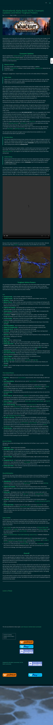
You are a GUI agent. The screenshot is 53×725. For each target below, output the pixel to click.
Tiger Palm (8, 415)
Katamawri (19, 540)
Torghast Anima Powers (8, 636)
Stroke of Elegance (43, 529)
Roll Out (25, 540)
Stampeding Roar (40, 494)
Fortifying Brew (37, 386)
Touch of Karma (21, 377)
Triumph (16, 529)
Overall (5, 638)
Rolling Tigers (37, 540)
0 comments (29, 15)
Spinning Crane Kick (13, 123)
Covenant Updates (7, 634)
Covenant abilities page (18, 55)
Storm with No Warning (9, 404)
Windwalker (22, 15)
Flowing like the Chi (12, 540)
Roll (15, 460)
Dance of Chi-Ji (17, 406)
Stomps (16, 244)
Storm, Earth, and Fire (31, 401)
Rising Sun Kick (14, 68)
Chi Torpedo (27, 462)
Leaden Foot (26, 395)
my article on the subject (13, 59)
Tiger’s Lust (25, 494)
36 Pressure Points (41, 527)
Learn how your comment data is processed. (31, 626)
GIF (40, 347)
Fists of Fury (32, 121)
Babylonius (6, 15)
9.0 (18, 15)
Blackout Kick (27, 483)
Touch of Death (32, 381)
